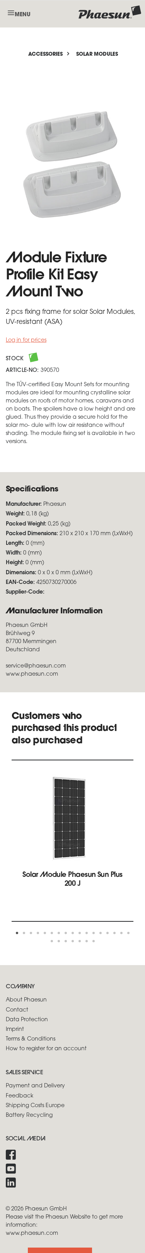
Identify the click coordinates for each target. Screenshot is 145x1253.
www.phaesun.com (32, 1233)
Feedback (19, 1096)
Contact (17, 1010)
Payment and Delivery (35, 1086)
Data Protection (27, 1020)
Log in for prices (26, 340)
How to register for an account (46, 1049)
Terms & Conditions (30, 1039)
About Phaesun (26, 1000)
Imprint (15, 1029)
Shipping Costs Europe (35, 1106)
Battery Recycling (29, 1115)
